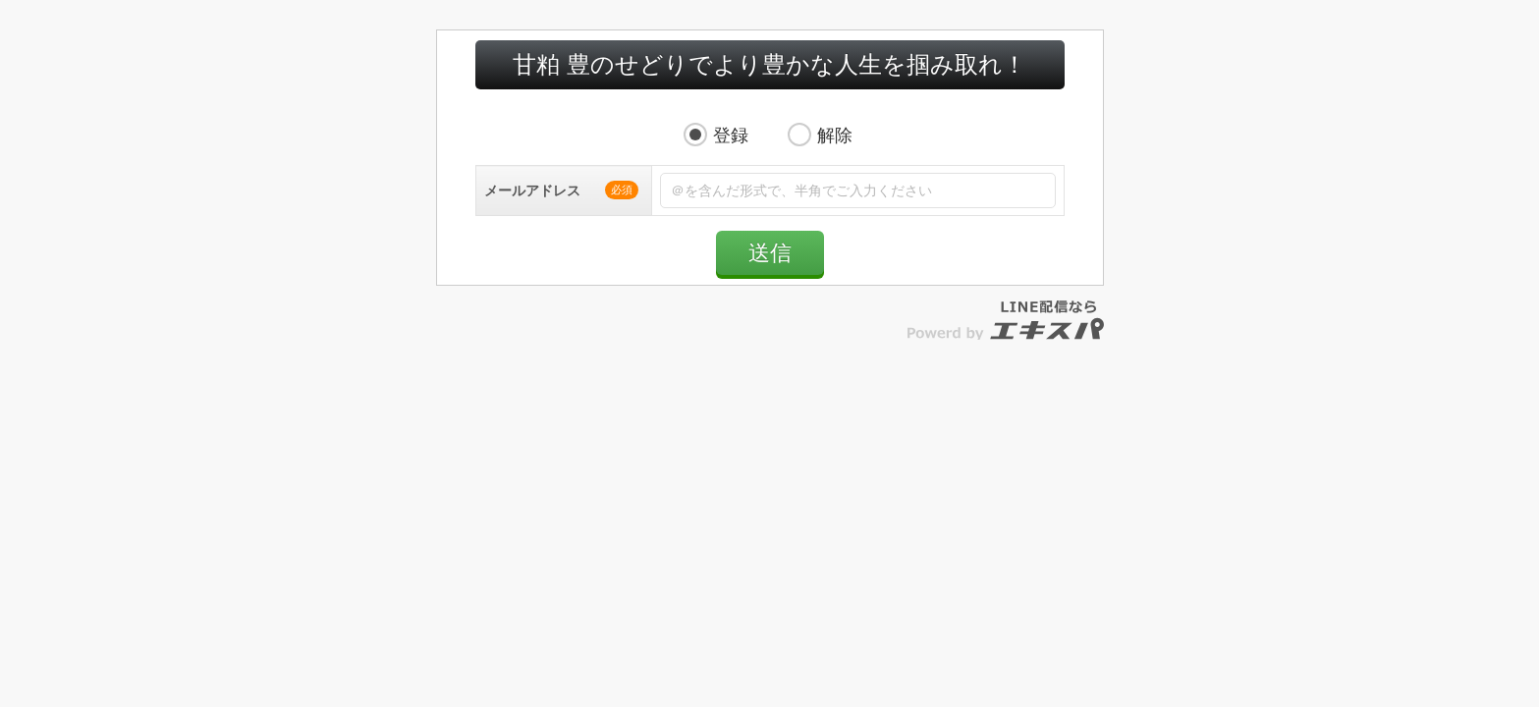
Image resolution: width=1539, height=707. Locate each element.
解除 (834, 155)
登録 (730, 155)
